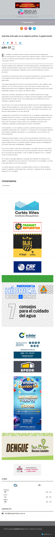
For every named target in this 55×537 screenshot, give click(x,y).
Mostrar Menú (27, 22)
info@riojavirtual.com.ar (15, 513)
